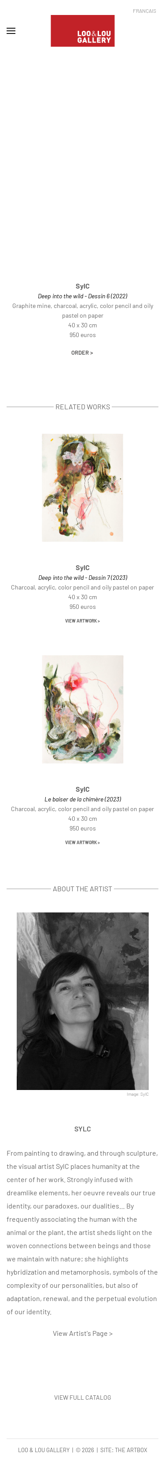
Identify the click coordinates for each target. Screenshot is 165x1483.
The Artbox (131, 1449)
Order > (82, 352)
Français (144, 10)
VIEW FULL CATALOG (82, 1397)
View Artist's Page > (83, 1333)
